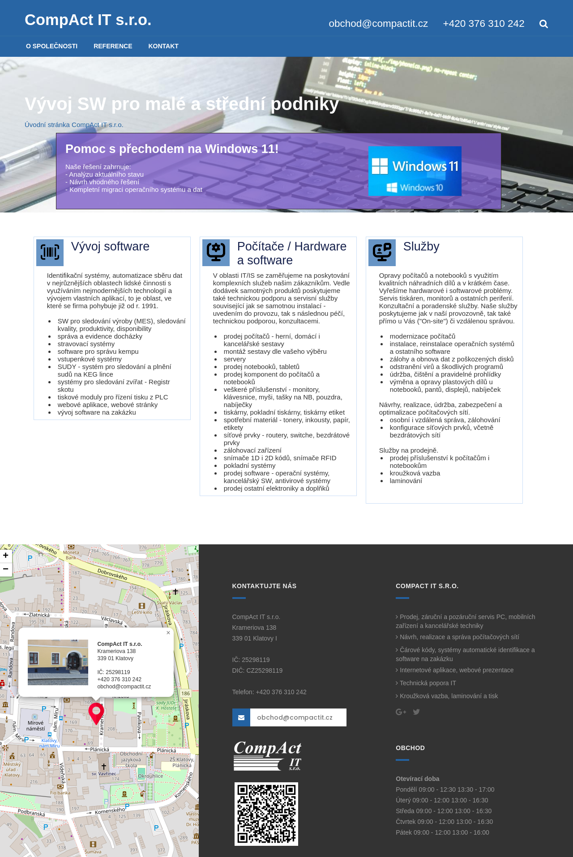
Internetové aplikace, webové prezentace (454, 670)
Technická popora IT (426, 683)
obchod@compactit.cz (378, 23)
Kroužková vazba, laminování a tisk (447, 696)
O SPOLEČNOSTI (51, 46)
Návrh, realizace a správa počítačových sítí (457, 637)
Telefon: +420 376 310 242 (269, 692)
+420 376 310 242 (484, 23)
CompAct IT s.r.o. (88, 19)
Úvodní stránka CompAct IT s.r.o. (74, 124)
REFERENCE (113, 46)
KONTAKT (163, 46)
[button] (96, 714)
